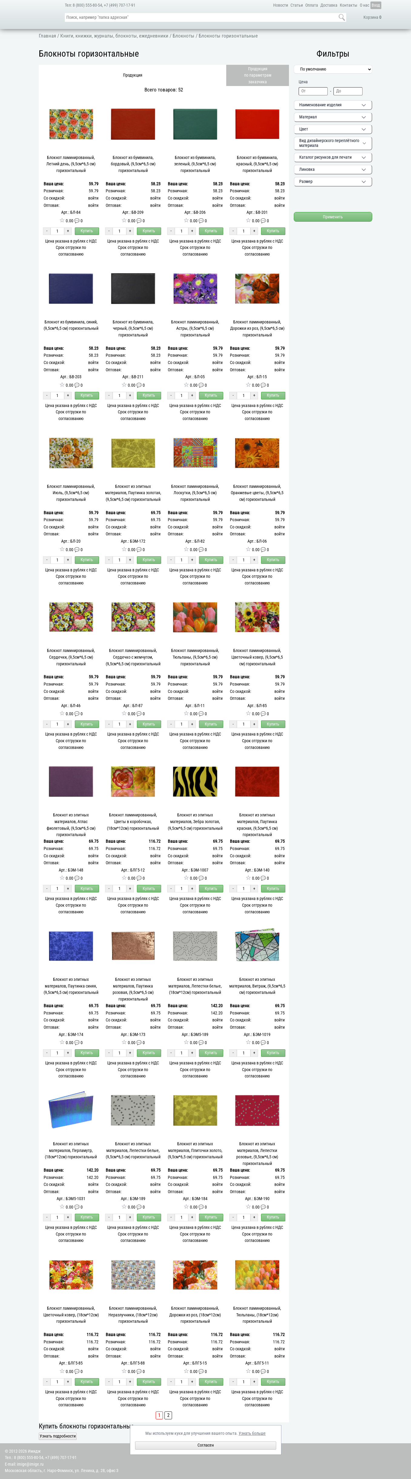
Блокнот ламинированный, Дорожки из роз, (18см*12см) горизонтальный (195, 1315)
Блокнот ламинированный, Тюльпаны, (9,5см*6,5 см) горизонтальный (195, 657)
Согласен (205, 1445)
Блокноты (183, 36)
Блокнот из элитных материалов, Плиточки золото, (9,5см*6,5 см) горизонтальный (195, 1150)
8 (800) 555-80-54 (87, 5)
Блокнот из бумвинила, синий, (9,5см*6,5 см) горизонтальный (71, 325)
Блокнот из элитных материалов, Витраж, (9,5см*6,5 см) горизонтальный (257, 986)
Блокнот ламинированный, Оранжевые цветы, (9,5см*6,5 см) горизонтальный (257, 493)
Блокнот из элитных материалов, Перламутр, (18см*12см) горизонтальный (71, 1150)
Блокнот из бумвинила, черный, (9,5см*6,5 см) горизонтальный (133, 328)
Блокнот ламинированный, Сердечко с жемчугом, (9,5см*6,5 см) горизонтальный (133, 657)
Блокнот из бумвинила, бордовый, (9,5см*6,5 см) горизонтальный (133, 164)
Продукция (132, 75)
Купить (87, 230)
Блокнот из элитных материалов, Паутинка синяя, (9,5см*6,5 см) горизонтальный (71, 986)
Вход (376, 5)
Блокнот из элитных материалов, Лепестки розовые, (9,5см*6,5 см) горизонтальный (257, 1153)
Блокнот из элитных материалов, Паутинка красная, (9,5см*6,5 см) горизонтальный (257, 824)
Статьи (296, 5)
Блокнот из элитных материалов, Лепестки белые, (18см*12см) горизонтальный (195, 986)
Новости (280, 5)
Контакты (348, 5)
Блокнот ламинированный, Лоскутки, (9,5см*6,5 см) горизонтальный (195, 493)
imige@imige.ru (30, 1464)
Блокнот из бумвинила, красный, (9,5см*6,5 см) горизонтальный (257, 164)
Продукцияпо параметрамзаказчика (257, 75)
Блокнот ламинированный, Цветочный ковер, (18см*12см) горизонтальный (71, 1315)
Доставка (328, 5)
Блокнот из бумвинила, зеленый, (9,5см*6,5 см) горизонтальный (195, 164)
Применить (333, 217)
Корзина (372, 17)
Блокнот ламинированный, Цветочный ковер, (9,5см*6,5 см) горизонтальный (257, 657)
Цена (303, 81)
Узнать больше (252, 1433)
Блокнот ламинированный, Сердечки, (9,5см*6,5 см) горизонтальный (71, 657)
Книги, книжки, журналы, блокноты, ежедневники (114, 36)
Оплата (311, 5)
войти (93, 198)
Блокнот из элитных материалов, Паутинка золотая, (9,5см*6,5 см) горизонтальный (133, 493)
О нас (364, 5)
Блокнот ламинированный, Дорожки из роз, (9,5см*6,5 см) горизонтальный (257, 328)
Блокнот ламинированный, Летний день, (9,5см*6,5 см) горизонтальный (70, 164)
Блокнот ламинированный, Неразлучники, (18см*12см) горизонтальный (132, 1315)
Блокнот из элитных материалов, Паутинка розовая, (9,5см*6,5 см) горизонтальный (133, 989)
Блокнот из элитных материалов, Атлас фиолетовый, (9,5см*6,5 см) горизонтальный (71, 824)
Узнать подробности (58, 1436)
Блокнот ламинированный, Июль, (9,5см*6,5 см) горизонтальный (71, 493)
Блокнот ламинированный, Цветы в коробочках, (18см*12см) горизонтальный (133, 821)
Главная (47, 36)
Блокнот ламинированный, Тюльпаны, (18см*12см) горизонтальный (257, 1315)
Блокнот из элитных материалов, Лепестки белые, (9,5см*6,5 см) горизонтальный (133, 1150)
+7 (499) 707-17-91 (119, 5)
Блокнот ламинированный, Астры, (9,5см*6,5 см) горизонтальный (195, 328)
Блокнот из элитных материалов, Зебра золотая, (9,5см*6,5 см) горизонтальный (195, 821)
